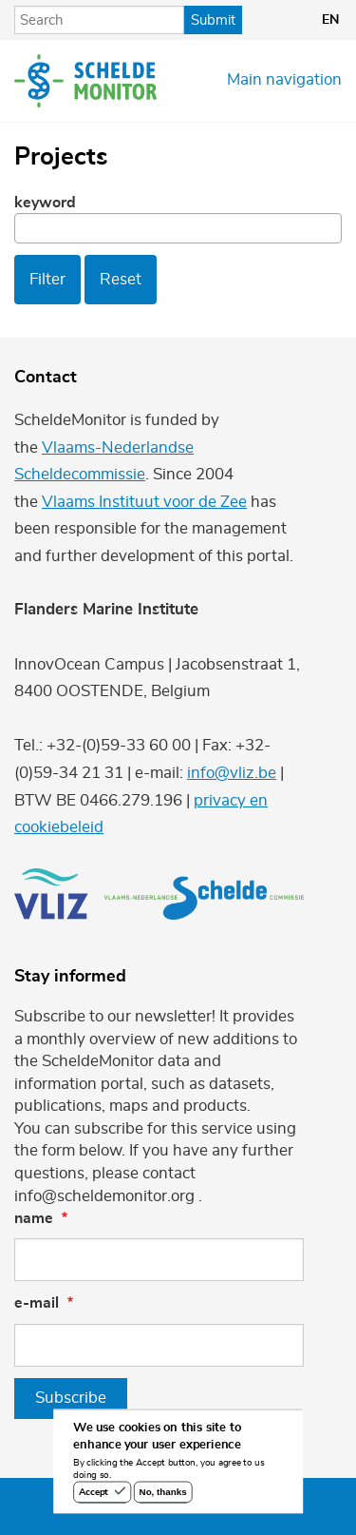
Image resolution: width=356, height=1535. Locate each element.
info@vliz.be (231, 773)
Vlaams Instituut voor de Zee (144, 502)
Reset (120, 279)
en (330, 20)
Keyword (45, 202)
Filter (47, 279)
